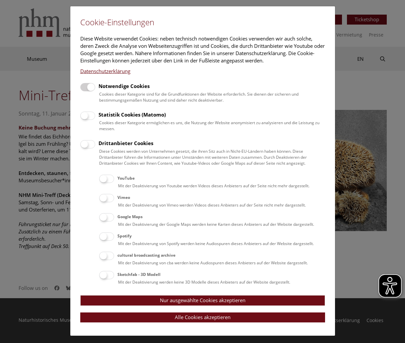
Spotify (124, 236)
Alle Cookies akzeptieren (203, 317)
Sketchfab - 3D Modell (139, 274)
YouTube (126, 178)
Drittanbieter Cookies (126, 143)
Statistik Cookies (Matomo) (132, 114)
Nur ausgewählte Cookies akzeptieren (202, 300)
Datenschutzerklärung (105, 71)
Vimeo (123, 197)
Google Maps (130, 216)
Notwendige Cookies (124, 86)
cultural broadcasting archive (146, 255)
